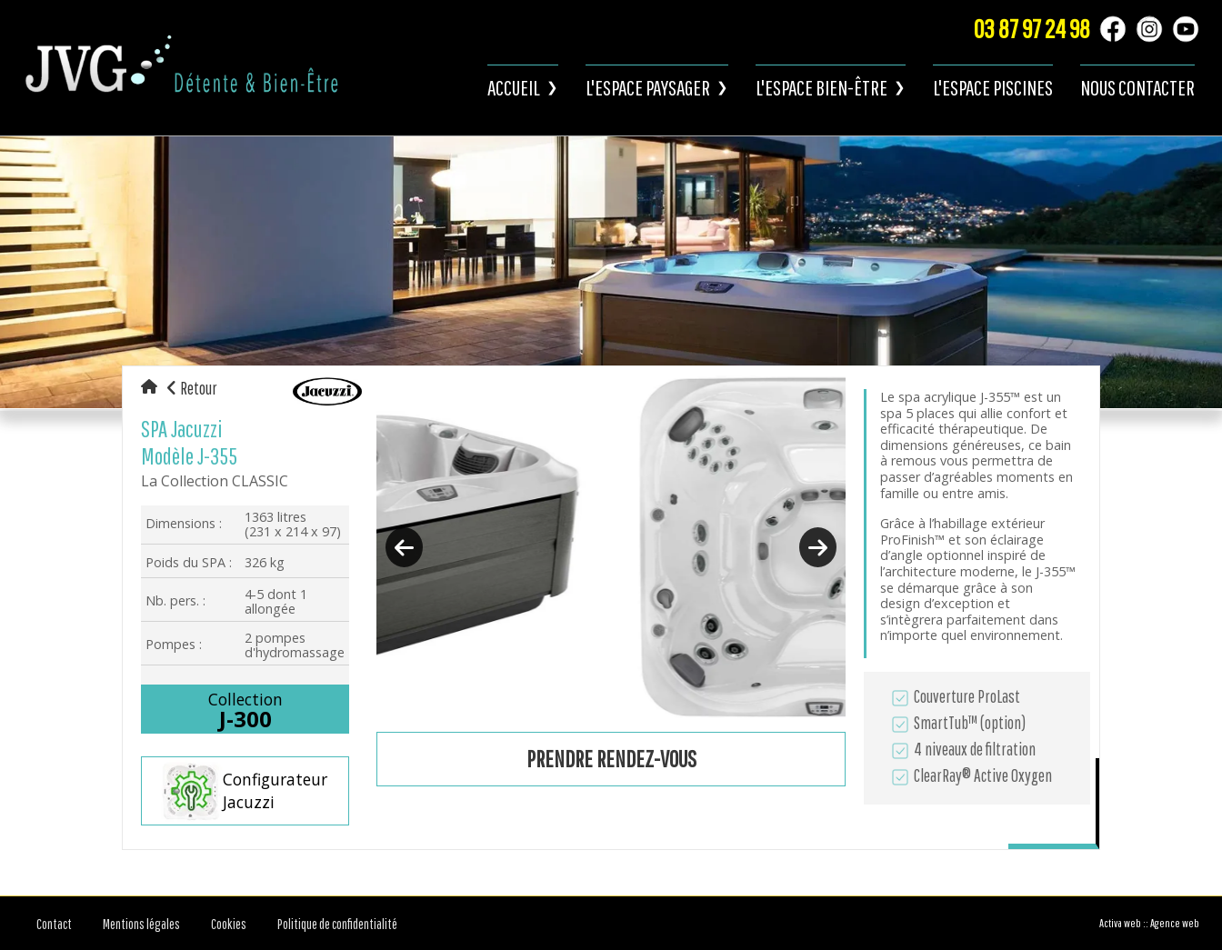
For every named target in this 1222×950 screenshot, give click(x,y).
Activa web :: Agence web (1149, 923)
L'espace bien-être (821, 87)
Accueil (513, 87)
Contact (54, 923)
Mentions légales (141, 923)
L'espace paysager (648, 87)
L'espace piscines (993, 87)
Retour (191, 388)
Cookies (228, 923)
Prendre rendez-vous (611, 758)
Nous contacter (1137, 87)
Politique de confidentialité (337, 923)
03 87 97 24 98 (1032, 29)
